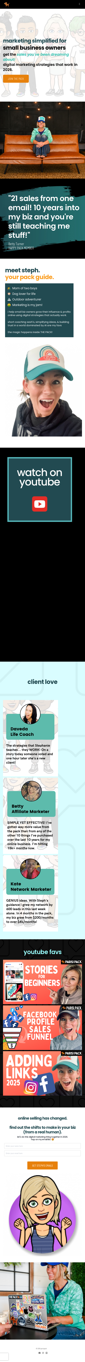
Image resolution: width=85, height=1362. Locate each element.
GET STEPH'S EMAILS (42, 1165)
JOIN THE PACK (16, 78)
